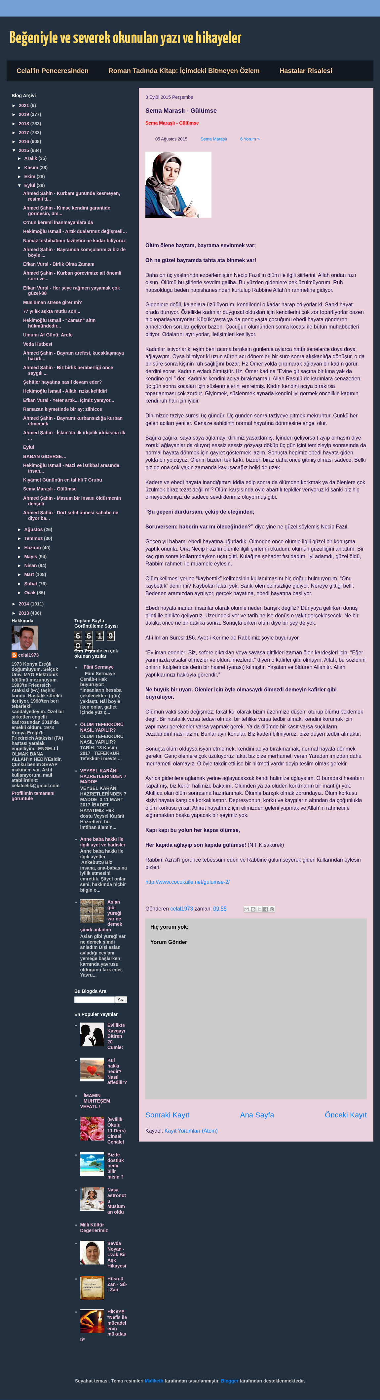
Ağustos (34, 529)
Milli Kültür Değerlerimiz (94, 1227)
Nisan (31, 565)
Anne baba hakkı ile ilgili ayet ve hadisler (103, 841)
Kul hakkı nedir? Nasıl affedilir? (117, 1071)
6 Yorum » (250, 138)
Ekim (30, 176)
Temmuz (34, 538)
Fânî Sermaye (99, 667)
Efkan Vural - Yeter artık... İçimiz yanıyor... (68, 400)
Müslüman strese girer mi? (52, 302)
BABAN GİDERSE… (44, 456)
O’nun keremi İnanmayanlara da (58, 222)
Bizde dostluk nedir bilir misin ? (115, 1166)
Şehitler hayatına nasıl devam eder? (62, 382)
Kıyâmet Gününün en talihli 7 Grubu (62, 480)
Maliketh (154, 1380)
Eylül (30, 185)
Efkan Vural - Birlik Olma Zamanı (59, 264)
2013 (24, 613)
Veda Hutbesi (37, 344)
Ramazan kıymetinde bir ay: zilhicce (62, 409)
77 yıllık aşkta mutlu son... (51, 311)
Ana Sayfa (257, 1115)
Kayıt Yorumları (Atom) (191, 1131)
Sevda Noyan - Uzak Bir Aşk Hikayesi (116, 1254)
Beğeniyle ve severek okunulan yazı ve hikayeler (126, 38)
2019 (24, 114)
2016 (24, 141)
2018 (24, 123)
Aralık (31, 158)
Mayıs (31, 556)
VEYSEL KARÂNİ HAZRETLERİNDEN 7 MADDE (103, 776)
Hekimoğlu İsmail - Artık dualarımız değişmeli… (75, 231)
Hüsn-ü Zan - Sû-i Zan (117, 1284)
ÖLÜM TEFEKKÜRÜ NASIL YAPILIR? (102, 727)
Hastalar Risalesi (306, 70)
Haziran (33, 547)
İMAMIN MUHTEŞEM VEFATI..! (95, 1101)
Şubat (31, 583)
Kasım (31, 167)
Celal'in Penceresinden (53, 70)
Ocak (30, 592)
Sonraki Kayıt (167, 1115)
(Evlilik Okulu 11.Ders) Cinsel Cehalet (116, 1130)
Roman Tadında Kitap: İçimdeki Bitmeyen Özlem (184, 70)
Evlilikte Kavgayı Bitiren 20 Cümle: (116, 1036)
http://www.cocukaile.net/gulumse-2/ (187, 882)
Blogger (230, 1380)
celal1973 (28, 655)
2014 (24, 603)
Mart (29, 574)
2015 (24, 150)
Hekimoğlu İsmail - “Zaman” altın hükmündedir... (59, 323)
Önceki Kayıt (346, 1115)
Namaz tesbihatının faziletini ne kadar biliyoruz (74, 240)
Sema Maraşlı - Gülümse (50, 488)
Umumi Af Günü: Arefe (48, 334)
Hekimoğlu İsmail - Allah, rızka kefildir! (65, 391)
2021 (24, 105)
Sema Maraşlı (214, 138)
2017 (24, 132)
